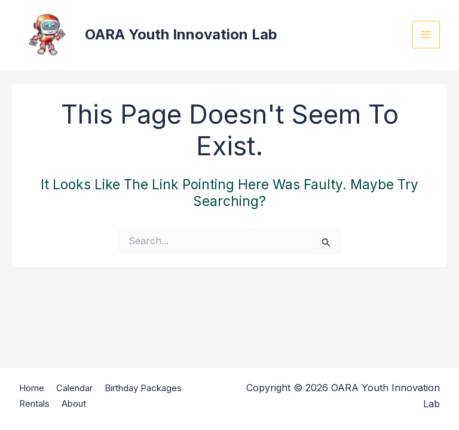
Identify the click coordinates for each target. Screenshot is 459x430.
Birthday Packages (143, 388)
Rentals (34, 403)
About (74, 403)
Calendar (74, 388)
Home (31, 388)
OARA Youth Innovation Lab (181, 34)
